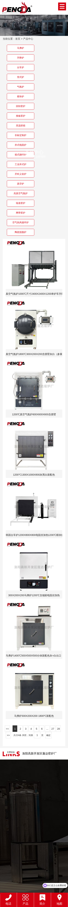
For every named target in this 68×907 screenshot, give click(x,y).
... (47, 728)
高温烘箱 (20, 125)
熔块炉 (20, 96)
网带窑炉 (20, 212)
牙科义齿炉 (20, 174)
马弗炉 (20, 48)
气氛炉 (20, 86)
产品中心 (28, 38)
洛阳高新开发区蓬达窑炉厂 (39, 753)
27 (52, 728)
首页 (17, 38)
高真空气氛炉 (21, 193)
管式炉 (20, 77)
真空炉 (20, 183)
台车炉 (20, 67)
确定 (48, 735)
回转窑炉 (20, 106)
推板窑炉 (20, 115)
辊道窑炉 (20, 203)
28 (58, 728)
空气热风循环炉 (20, 222)
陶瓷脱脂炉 (20, 232)
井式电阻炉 (20, 145)
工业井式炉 (20, 164)
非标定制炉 (20, 135)
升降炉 (20, 57)
